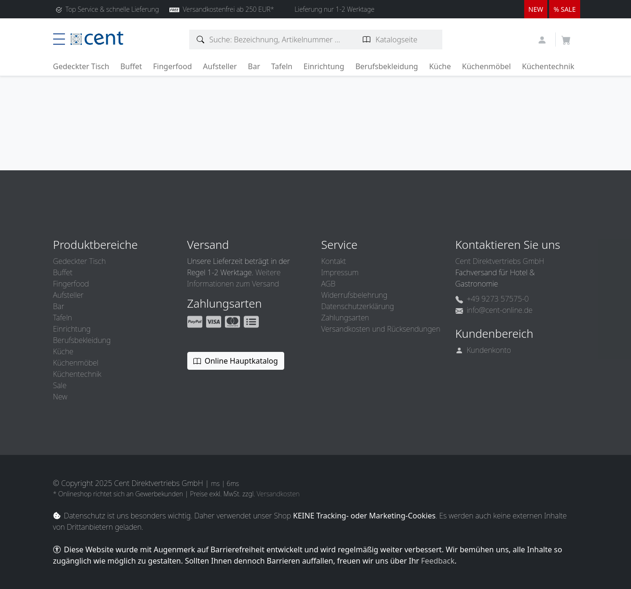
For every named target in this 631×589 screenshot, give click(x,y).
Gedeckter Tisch (81, 66)
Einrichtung (324, 66)
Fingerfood (172, 66)
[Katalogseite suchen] (367, 39)
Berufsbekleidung (386, 66)
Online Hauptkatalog (235, 361)
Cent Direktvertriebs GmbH (499, 261)
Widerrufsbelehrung (354, 295)
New (60, 396)
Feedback (438, 561)
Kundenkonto (483, 350)
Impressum (340, 272)
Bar (254, 66)
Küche (440, 66)
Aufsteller (220, 66)
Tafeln (281, 66)
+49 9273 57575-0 (492, 299)
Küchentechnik (548, 66)
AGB (328, 284)
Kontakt (333, 261)
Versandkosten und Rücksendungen (380, 329)
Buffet (131, 66)
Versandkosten (277, 493)
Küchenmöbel (486, 66)
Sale (60, 385)
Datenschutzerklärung (357, 306)
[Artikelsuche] (201, 39)
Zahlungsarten (345, 317)
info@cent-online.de (494, 310)
